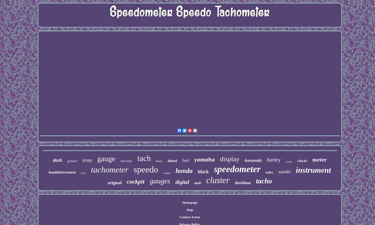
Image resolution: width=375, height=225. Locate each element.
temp (87, 160)
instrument (313, 170)
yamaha (204, 159)
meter (319, 159)
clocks (302, 161)
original (114, 183)
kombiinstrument (62, 172)
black (203, 171)
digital (182, 182)
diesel (172, 161)
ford (83, 173)
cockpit (136, 181)
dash (57, 160)
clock (289, 161)
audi (197, 183)
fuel (185, 160)
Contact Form (190, 217)
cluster (218, 180)
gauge (106, 159)
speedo (146, 169)
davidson (243, 183)
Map (189, 210)
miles (269, 172)
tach (144, 158)
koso (159, 161)
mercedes (126, 161)
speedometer (237, 169)
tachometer (109, 169)
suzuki (284, 171)
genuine (72, 161)
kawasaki (253, 160)
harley (273, 160)
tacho (264, 181)
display (230, 159)
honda (184, 170)
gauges (160, 181)
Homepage (189, 202)
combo (166, 173)
